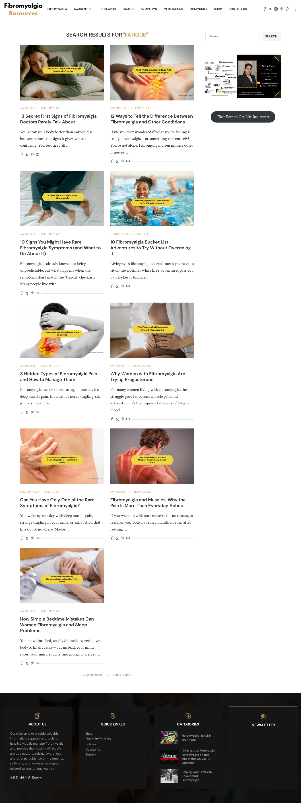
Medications (173, 9)
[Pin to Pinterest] (32, 155)
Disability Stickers (98, 739)
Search (271, 36)
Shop (218, 9)
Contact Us (238, 9)
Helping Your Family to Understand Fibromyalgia (196, 776)
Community (198, 9)
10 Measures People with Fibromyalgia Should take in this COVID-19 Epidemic (198, 757)
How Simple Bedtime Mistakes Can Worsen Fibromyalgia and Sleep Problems (57, 624)
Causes (128, 9)
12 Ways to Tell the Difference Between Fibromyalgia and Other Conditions (151, 119)
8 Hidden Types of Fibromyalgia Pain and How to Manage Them (58, 376)
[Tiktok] (287, 9)
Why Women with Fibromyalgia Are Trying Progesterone (147, 376)
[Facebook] (264, 9)
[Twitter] (270, 9)
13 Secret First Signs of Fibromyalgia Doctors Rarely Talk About (58, 119)
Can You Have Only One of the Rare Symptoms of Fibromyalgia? (57, 502)
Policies (90, 744)
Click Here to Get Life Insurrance (243, 116)
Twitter (90, 755)
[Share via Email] (37, 155)
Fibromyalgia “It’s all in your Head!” (196, 738)
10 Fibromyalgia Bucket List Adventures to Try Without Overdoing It (150, 247)
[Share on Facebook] (21, 155)
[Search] (294, 9)
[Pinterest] (281, 9)
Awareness (82, 9)
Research (108, 9)
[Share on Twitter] (27, 155)
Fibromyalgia (57, 9)
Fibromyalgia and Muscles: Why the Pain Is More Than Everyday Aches (148, 502)
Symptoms (149, 9)
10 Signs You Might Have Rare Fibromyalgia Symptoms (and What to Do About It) (60, 247)
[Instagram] (276, 9)
